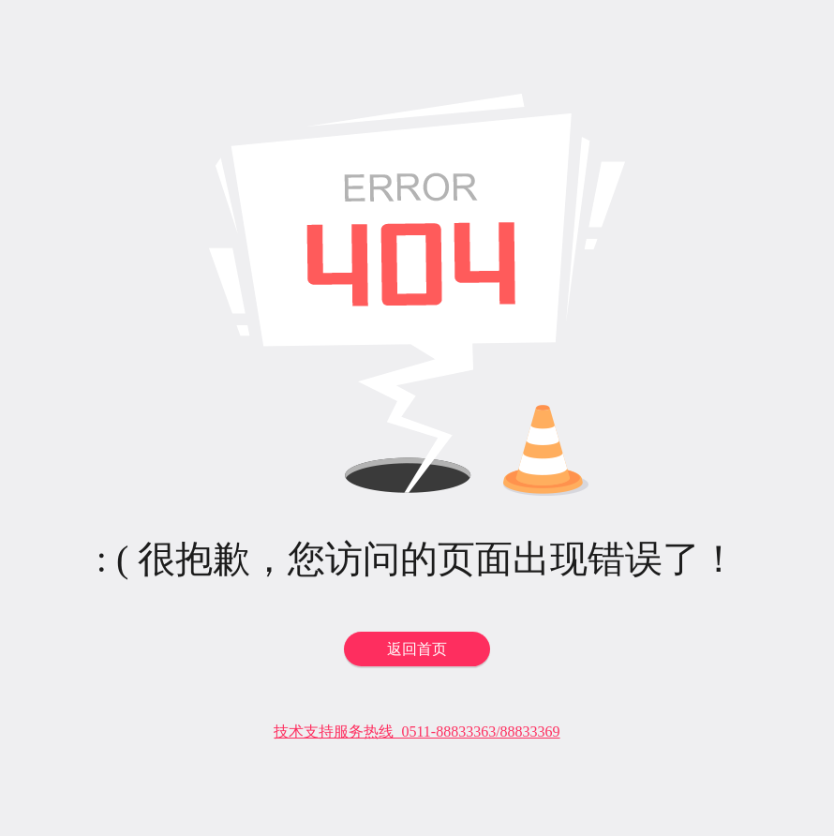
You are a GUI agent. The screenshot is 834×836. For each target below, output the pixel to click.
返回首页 (417, 649)
